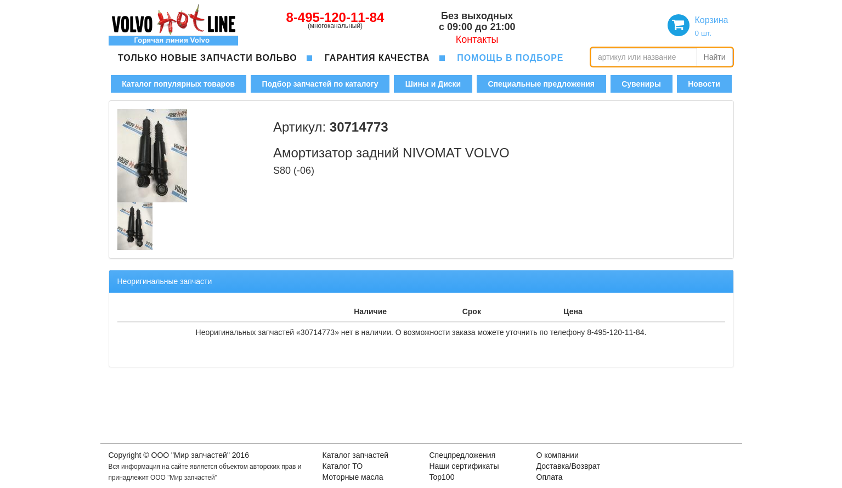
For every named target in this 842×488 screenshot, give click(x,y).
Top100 (442, 477)
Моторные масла (353, 477)
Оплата (549, 477)
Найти (715, 57)
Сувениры (641, 84)
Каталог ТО (343, 466)
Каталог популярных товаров (178, 84)
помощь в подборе (510, 58)
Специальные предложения (541, 84)
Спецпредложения (463, 455)
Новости (704, 84)
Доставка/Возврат (568, 466)
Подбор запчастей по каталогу (320, 84)
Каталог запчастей (356, 455)
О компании (557, 455)
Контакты (477, 39)
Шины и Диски (433, 84)
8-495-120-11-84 (335, 17)
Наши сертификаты (464, 466)
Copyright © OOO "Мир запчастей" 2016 (179, 455)
